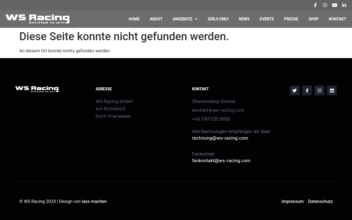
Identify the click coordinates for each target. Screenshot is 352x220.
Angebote (185, 19)
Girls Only (218, 19)
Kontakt (337, 19)
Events (267, 19)
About (156, 19)
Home (134, 19)
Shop (314, 19)
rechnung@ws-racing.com (220, 138)
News (244, 19)
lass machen (94, 201)
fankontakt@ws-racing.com (221, 160)
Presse (291, 19)
